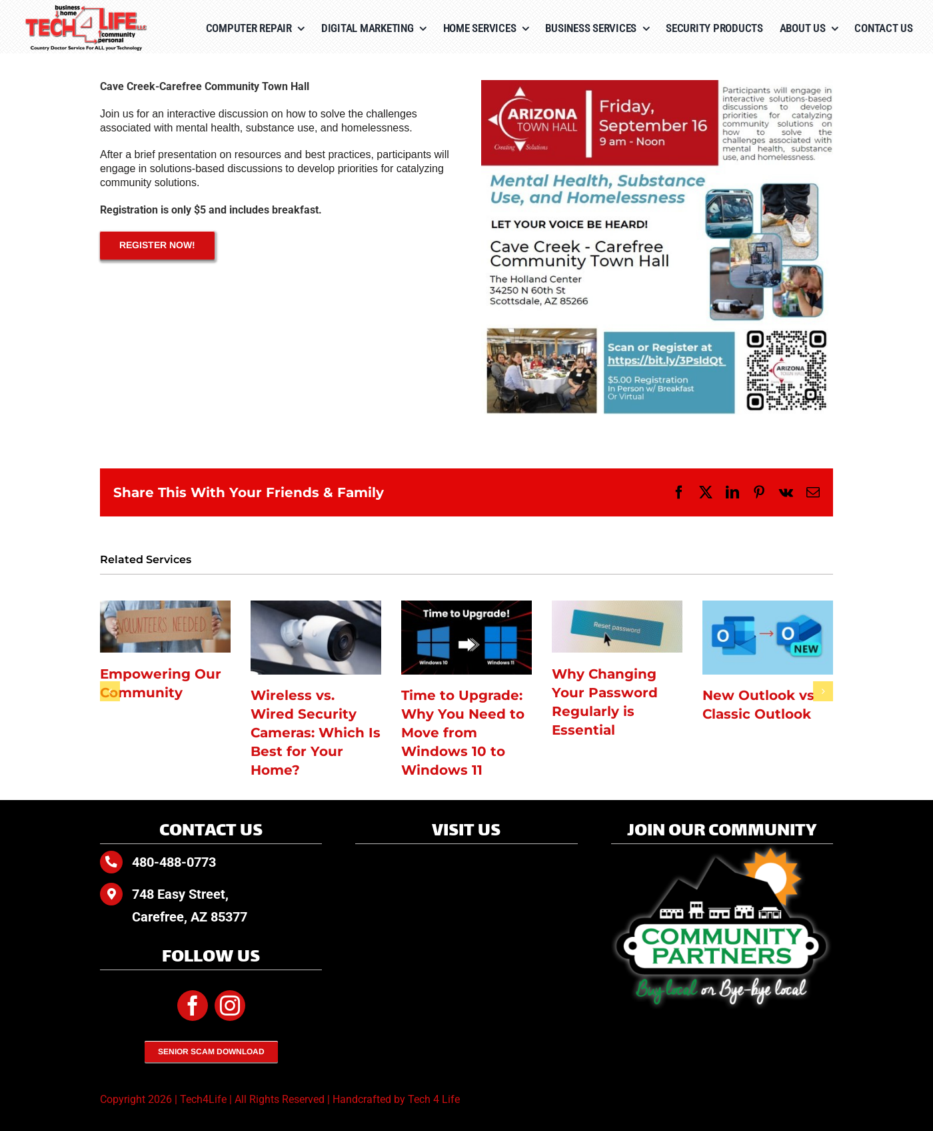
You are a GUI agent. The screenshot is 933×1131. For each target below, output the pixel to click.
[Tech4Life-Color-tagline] (86, 9)
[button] (110, 691)
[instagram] (230, 1005)
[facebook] (192, 1005)
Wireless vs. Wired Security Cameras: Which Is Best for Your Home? (316, 732)
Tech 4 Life (434, 1099)
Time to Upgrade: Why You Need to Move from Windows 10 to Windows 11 (462, 732)
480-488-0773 (174, 862)
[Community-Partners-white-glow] (722, 849)
